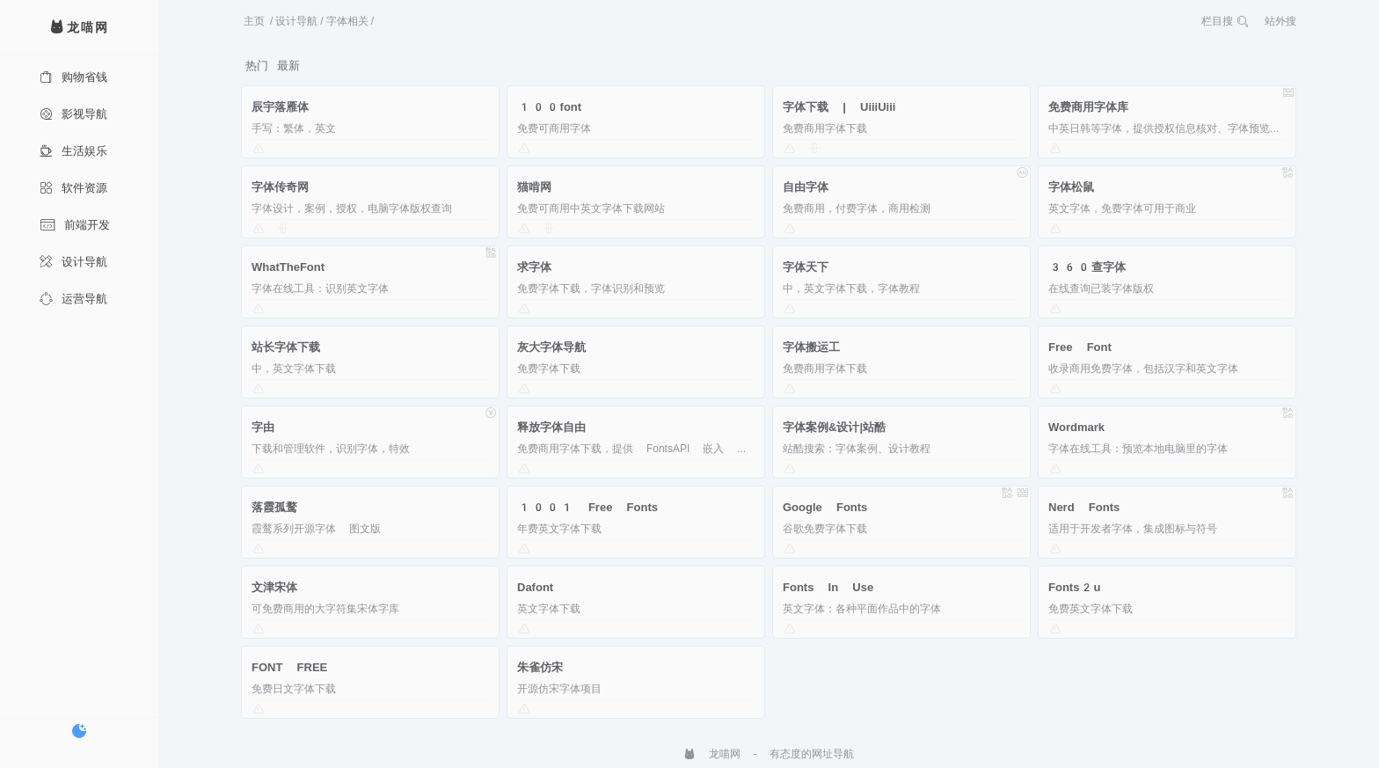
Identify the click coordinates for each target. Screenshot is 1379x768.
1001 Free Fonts (587, 507)
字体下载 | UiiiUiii (839, 106)
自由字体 (805, 187)
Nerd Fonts (1084, 507)
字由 (263, 427)
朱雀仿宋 (540, 667)
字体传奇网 (280, 187)
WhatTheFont (288, 267)
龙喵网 (712, 754)
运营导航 (73, 298)
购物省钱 (73, 77)
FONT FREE (289, 667)
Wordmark (1076, 427)
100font (549, 106)
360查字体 (1087, 267)
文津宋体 (274, 587)
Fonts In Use (828, 587)
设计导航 (73, 261)
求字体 (534, 267)
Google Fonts (825, 507)
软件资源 (73, 187)
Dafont (535, 587)
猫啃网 (534, 187)
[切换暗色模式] (79, 731)
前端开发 (75, 224)
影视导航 (73, 114)
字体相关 (347, 21)
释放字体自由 (551, 427)
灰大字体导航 (551, 347)
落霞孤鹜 (274, 507)
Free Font (1080, 347)
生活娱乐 (73, 150)
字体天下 (805, 267)
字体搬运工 (811, 347)
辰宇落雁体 (280, 106)
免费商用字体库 (1088, 106)
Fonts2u (1074, 587)
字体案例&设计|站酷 (834, 427)
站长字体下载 (286, 347)
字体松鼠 (1071, 187)
